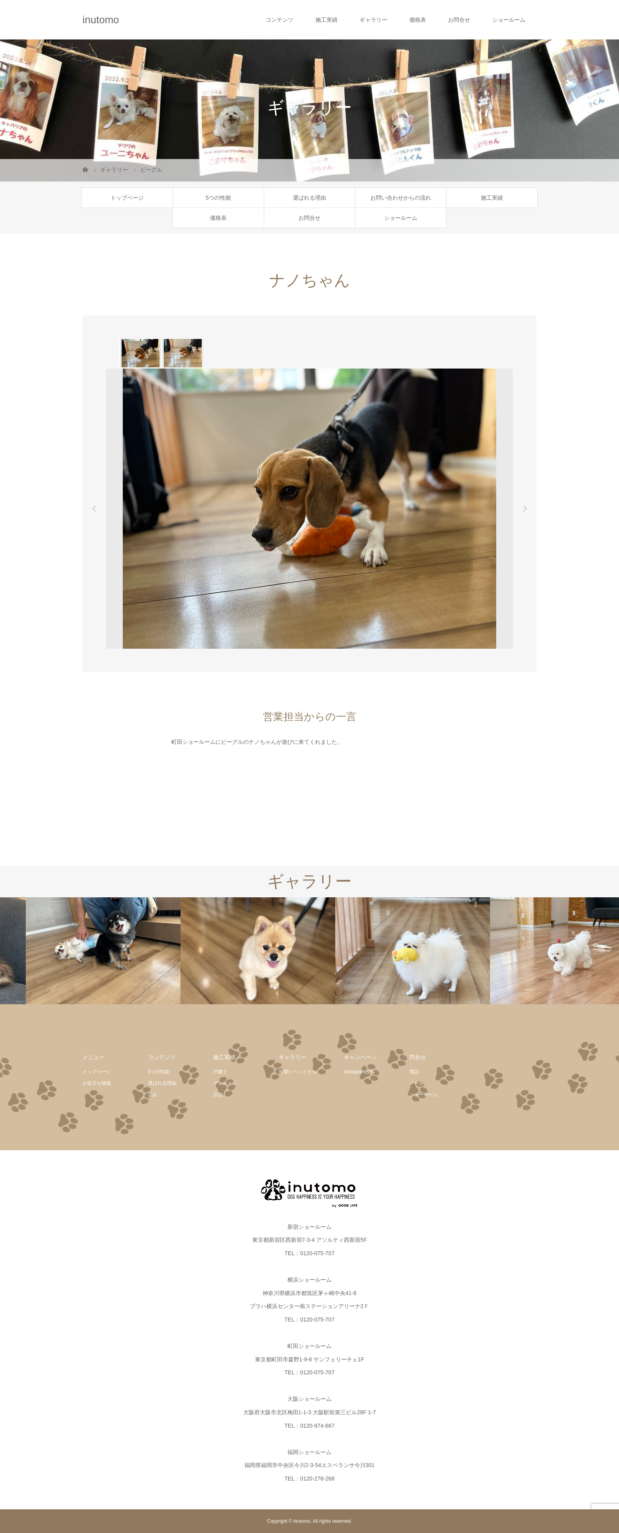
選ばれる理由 (309, 198)
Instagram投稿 (359, 1071)
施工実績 (326, 20)
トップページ (127, 198)
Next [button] (525, 509)
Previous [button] (94, 509)
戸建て (220, 1071)
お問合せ (459, 20)
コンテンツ (279, 20)
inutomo (101, 20)
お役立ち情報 (97, 1083)
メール (416, 1083)
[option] (140, 353)
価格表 (417, 20)
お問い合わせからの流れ (400, 198)
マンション (225, 1083)
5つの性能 (218, 198)
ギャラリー (373, 20)
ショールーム (508, 20)
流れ (153, 1094)
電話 (414, 1071)
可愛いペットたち (298, 1071)
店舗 (218, 1094)
